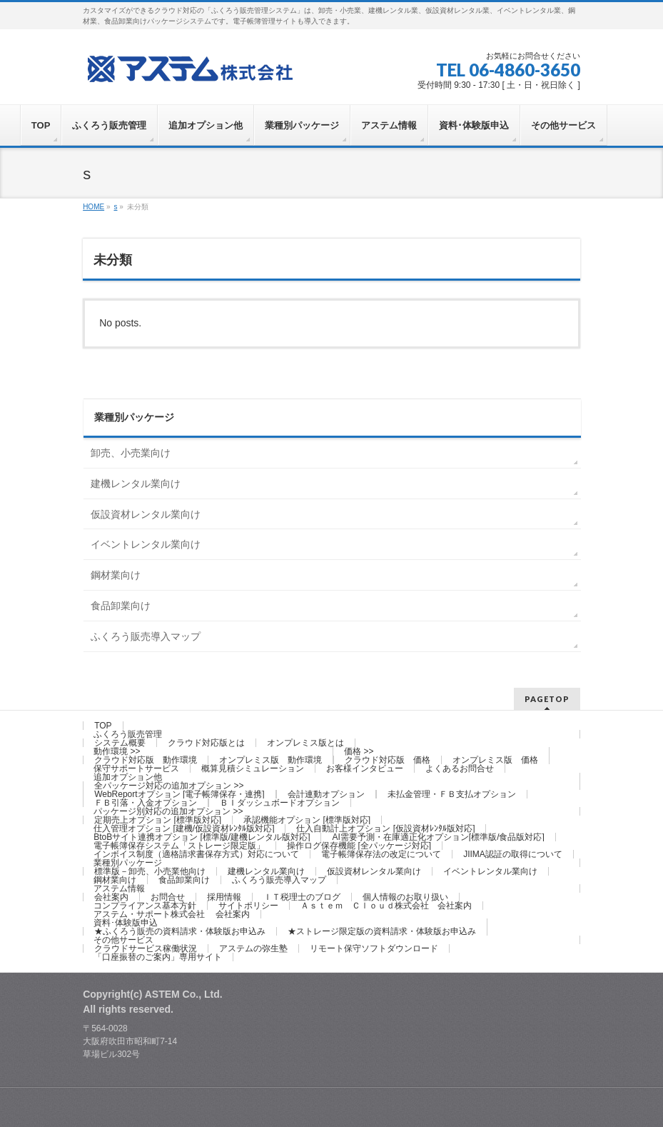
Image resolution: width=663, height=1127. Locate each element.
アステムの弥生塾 (253, 948)
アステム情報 (119, 888)
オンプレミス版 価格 (495, 760)
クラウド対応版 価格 (387, 760)
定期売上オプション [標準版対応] (157, 820)
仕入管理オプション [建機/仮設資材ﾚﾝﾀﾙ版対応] (183, 828)
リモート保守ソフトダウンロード (374, 948)
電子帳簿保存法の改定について (381, 854)
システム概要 (120, 742)
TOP (102, 725)
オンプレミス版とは (305, 742)
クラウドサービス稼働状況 (145, 948)
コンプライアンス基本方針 (144, 905)
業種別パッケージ (127, 862)
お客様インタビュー (364, 768)
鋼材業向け (116, 575)
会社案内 (111, 897)
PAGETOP (547, 698)
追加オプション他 (127, 777)
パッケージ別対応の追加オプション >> (168, 811)
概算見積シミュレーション (252, 768)
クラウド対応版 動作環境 (145, 760)
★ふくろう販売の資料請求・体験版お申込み (179, 931)
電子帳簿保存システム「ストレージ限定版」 (179, 845)
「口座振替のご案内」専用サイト (157, 957)
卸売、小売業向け (131, 453)
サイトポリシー (248, 905)
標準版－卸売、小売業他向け (150, 871)
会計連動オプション (326, 794)
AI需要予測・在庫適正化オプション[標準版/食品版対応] (438, 837)
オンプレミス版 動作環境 (270, 760)
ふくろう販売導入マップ (146, 636)
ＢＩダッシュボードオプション (280, 802)
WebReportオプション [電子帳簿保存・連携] (179, 794)
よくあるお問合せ (459, 768)
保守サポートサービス (136, 768)
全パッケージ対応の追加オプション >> (168, 785)
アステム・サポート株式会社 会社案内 (171, 914)
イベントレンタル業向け (146, 544)
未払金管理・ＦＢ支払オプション (452, 794)
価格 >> (358, 751)
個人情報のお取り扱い (405, 897)
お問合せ (168, 897)
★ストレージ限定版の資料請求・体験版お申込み (382, 931)
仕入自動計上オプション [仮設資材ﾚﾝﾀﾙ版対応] (385, 828)
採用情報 (224, 897)
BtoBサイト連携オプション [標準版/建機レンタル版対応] (201, 837)
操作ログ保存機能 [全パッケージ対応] (359, 845)
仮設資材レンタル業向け (146, 514)
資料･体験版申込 (125, 922)
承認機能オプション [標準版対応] (306, 820)
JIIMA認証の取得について (512, 854)
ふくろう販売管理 (127, 734)
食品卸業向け (121, 605)
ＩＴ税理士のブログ (301, 897)
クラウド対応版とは (206, 742)
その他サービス (123, 940)
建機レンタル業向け (136, 483)
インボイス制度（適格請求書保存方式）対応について (196, 854)
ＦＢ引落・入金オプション (145, 802)
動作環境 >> (116, 751)
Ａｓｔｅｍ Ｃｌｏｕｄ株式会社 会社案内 (386, 905)
